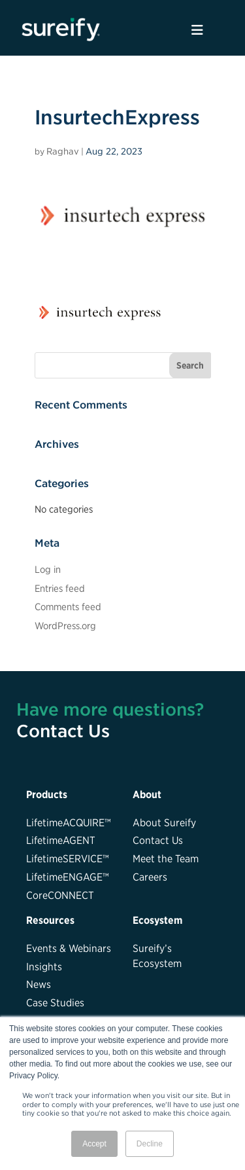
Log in (48, 569)
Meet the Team (166, 858)
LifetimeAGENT (60, 840)
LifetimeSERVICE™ (67, 858)
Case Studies (55, 1002)
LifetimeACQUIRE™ (68, 822)
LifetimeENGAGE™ (67, 876)
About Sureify (164, 822)
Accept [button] (94, 1143)
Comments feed (68, 606)
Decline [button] (150, 1143)
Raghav (62, 151)
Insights (44, 966)
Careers (150, 876)
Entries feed (60, 588)
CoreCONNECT (60, 895)
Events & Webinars (68, 948)
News (38, 984)
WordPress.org (65, 625)
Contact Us (63, 730)
